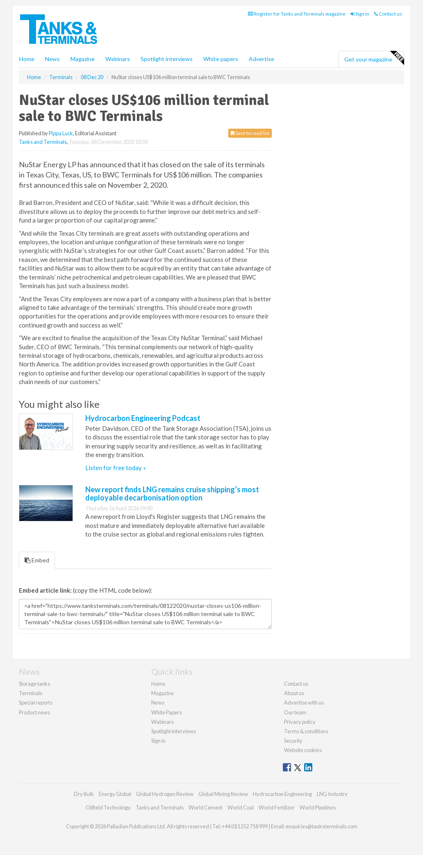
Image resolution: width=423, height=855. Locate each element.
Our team (295, 712)
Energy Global (115, 794)
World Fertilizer (277, 807)
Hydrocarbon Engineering (282, 794)
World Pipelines (318, 807)
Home (26, 58)
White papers (220, 58)
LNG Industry (332, 794)
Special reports (35, 702)
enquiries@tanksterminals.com (321, 826)
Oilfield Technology (108, 807)
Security (293, 740)
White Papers (166, 712)
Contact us (388, 13)
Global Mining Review (223, 794)
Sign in (359, 13)
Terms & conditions (306, 731)
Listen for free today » (115, 467)
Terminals (30, 693)
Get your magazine (374, 58)
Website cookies (303, 750)
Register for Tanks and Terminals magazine (297, 13)
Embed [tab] (37, 560)
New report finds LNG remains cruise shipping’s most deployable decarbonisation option (172, 493)
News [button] (52, 58)
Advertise (261, 58)
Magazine (82, 58)
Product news (34, 712)
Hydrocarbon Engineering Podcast (142, 418)
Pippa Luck (61, 133)
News (157, 702)
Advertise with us (304, 702)
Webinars (117, 58)
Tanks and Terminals (43, 142)
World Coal (240, 807)
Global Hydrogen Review (164, 794)
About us (294, 693)
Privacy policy (300, 722)
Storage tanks (34, 683)
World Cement (206, 807)
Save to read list (250, 133)
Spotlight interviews (167, 58)
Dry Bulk (84, 794)
